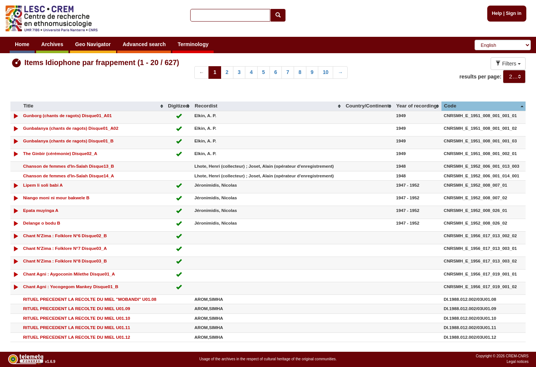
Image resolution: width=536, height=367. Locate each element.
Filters (508, 64)
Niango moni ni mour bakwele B (56, 197)
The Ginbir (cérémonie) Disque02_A (60, 153)
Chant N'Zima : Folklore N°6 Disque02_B (65, 235)
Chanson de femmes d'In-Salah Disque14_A (68, 175)
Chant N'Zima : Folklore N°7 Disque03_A (65, 248)
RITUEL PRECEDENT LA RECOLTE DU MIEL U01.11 (76, 327)
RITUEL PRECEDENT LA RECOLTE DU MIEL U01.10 (76, 318)
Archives (52, 44)
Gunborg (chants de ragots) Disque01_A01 (67, 115)
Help (497, 13)
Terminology (193, 44)
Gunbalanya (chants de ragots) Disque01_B (68, 140)
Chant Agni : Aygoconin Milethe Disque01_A (69, 273)
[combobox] (514, 76)
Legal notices (518, 362)
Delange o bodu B (41, 222)
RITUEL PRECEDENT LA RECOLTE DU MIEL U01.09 (76, 308)
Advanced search (144, 44)
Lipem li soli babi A (43, 185)
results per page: (480, 77)
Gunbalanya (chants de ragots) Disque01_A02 (70, 128)
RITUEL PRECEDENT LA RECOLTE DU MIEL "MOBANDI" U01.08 (89, 299)
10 (325, 72)
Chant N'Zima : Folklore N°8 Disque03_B (65, 260)
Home (22, 44)
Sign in (513, 13)
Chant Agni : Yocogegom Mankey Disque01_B (70, 286)
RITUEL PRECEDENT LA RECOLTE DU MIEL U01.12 (76, 337)
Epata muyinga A (40, 210)
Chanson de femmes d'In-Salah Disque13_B (68, 166)
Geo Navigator (93, 44)
